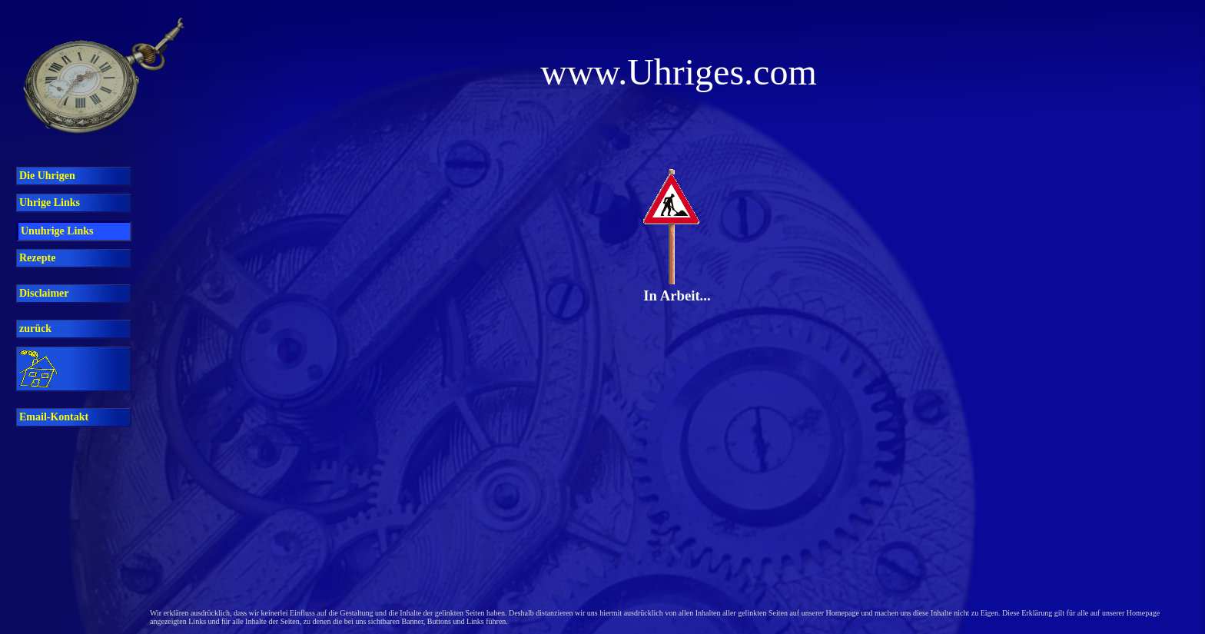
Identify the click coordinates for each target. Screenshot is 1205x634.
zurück (35, 328)
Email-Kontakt (53, 417)
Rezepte (37, 258)
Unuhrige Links (57, 231)
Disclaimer (44, 293)
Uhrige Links (49, 202)
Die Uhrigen (47, 175)
